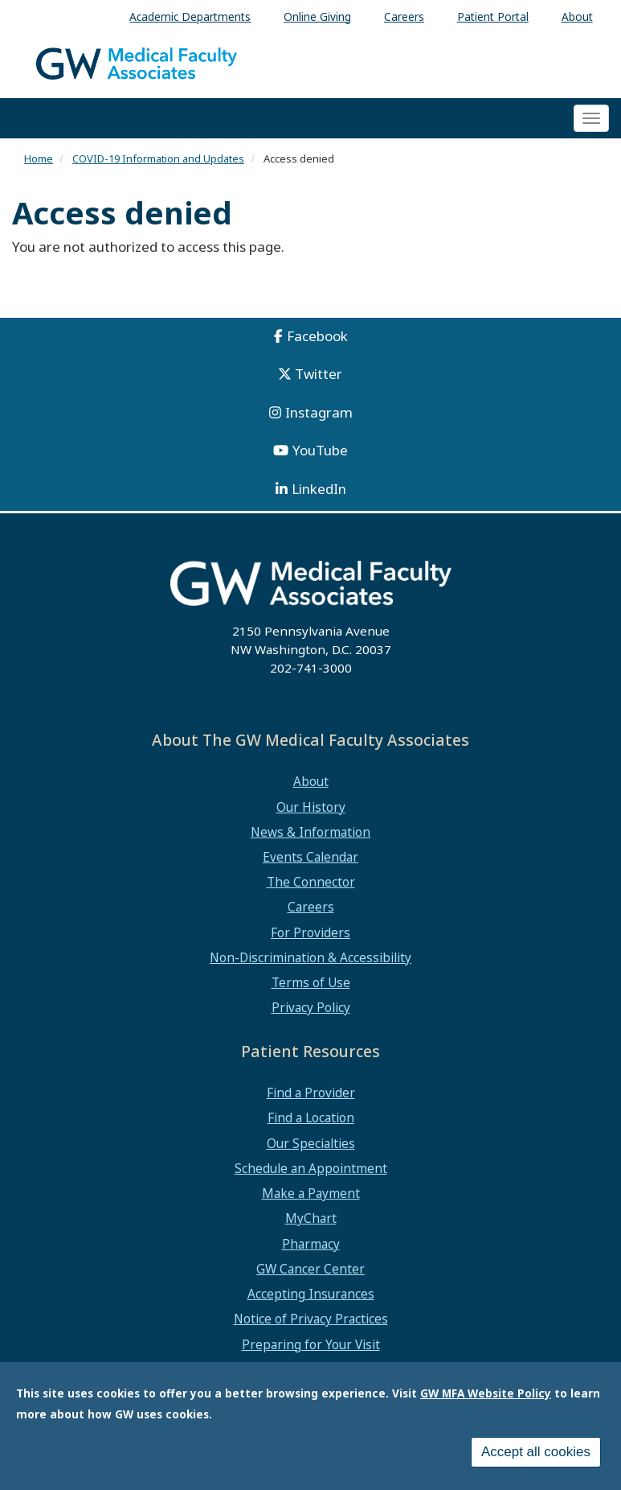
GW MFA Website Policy (485, 1400)
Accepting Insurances (310, 1294)
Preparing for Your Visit (311, 1344)
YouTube (320, 450)
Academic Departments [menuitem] (190, 16)
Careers (311, 907)
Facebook (317, 336)
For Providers (310, 932)
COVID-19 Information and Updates (158, 158)
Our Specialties (311, 1143)
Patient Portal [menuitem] (493, 16)
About (311, 781)
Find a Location (311, 1117)
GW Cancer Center (310, 1269)
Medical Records (310, 1369)
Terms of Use (311, 982)
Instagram (319, 412)
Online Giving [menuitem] (317, 16)
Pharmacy (311, 1244)
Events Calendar (310, 857)
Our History (310, 807)
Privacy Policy (311, 1007)
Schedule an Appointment (311, 1168)
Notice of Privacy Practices (311, 1319)
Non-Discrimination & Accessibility (310, 957)
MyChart (311, 1218)
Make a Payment (311, 1193)
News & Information (310, 832)
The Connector (311, 882)
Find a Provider (311, 1093)
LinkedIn (319, 489)
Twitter (318, 373)
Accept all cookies (535, 1459)
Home (38, 158)
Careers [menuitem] (404, 16)
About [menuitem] (577, 16)
